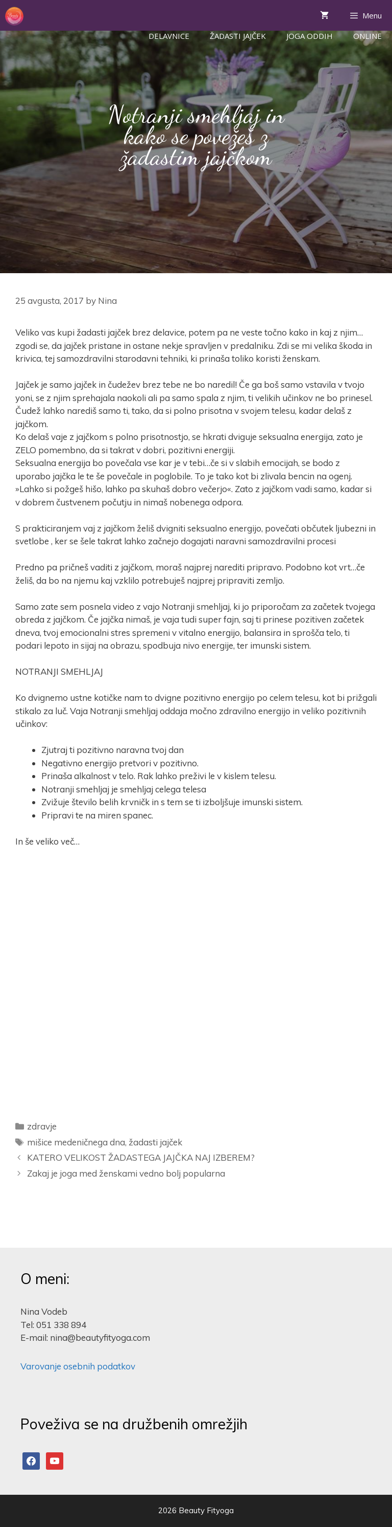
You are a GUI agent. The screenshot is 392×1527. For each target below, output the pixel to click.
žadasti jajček (155, 1142)
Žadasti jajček (238, 36)
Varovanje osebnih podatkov (77, 1366)
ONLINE (367, 36)
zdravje (42, 1126)
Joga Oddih (309, 36)
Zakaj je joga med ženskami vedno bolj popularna (126, 1173)
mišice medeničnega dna (76, 1142)
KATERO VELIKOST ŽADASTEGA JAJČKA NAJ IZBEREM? (141, 1157)
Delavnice (169, 36)
